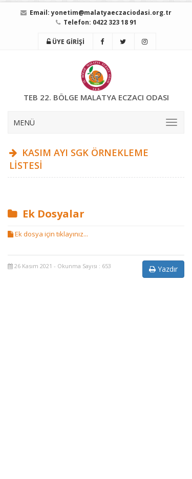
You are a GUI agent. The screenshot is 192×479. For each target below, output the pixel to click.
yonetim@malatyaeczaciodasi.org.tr (111, 12)
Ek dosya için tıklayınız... (48, 233)
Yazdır (163, 269)
